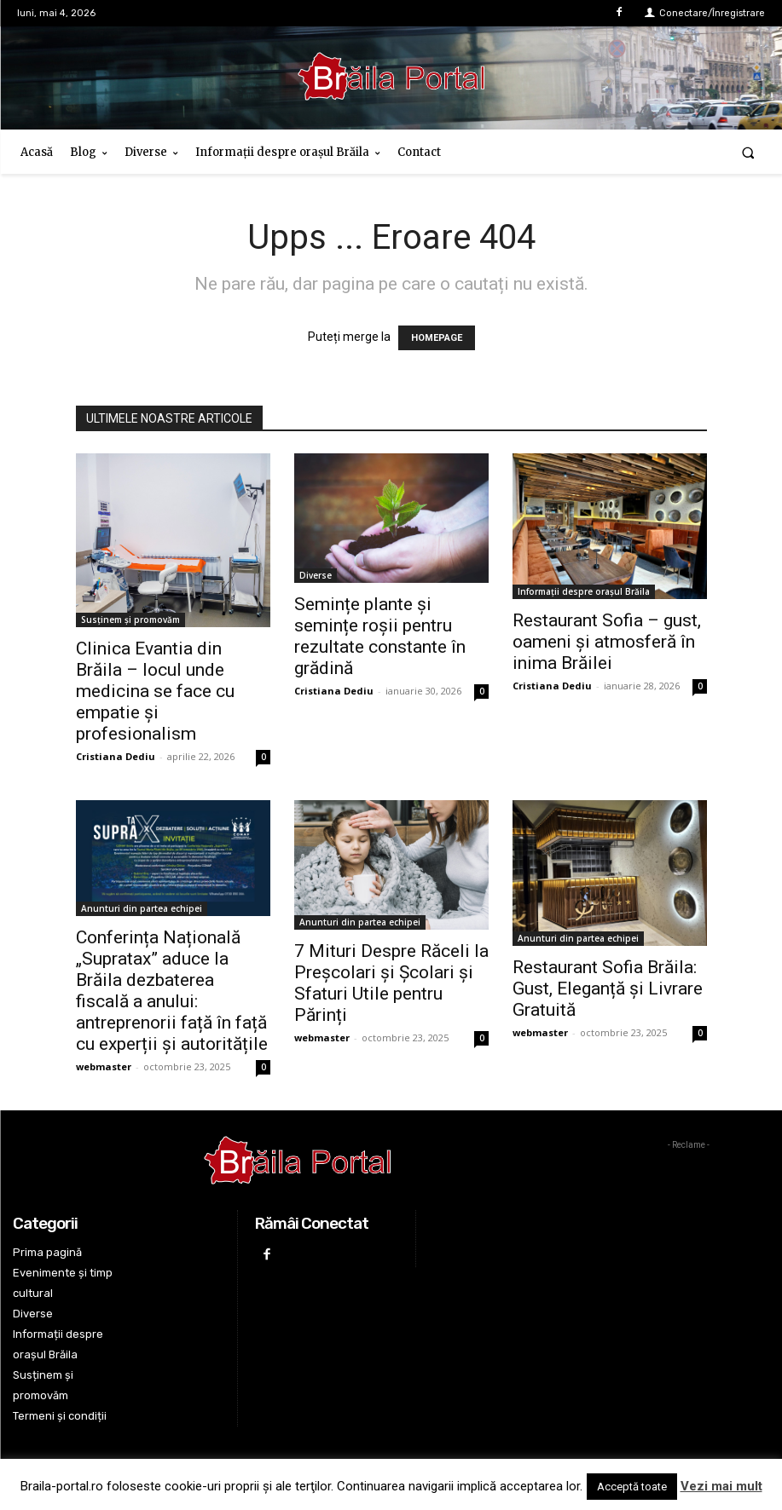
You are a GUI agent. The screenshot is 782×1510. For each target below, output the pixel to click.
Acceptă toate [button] (632, 1486)
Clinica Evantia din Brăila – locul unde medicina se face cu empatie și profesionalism (155, 691)
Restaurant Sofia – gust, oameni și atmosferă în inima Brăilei (607, 641)
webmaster (103, 1066)
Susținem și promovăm (130, 619)
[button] (748, 152)
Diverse (315, 575)
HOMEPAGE (436, 337)
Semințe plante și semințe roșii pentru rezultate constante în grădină (380, 636)
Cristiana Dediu (115, 756)
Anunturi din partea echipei (141, 908)
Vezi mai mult (721, 1486)
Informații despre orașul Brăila (584, 591)
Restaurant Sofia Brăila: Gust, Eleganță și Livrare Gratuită (608, 988)
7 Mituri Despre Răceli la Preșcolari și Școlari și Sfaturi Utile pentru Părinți (391, 983)
